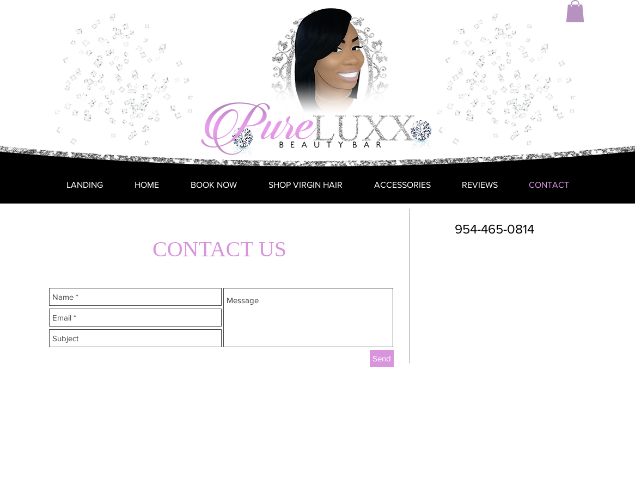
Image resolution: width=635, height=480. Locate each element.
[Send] (382, 358)
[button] (575, 11)
